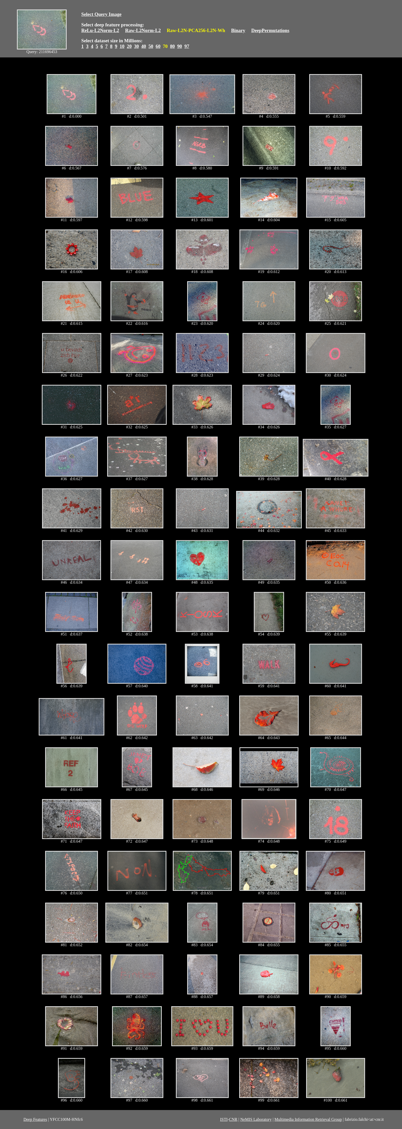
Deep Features (35, 1119)
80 (172, 46)
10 (122, 46)
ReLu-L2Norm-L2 (100, 30)
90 (179, 46)
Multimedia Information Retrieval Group (308, 1119)
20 (129, 46)
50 (150, 46)
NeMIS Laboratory (256, 1119)
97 (186, 46)
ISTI (223, 1119)
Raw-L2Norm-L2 (143, 30)
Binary (238, 30)
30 (136, 46)
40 (143, 46)
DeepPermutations (270, 30)
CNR (233, 1119)
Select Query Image (101, 14)
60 (158, 46)
